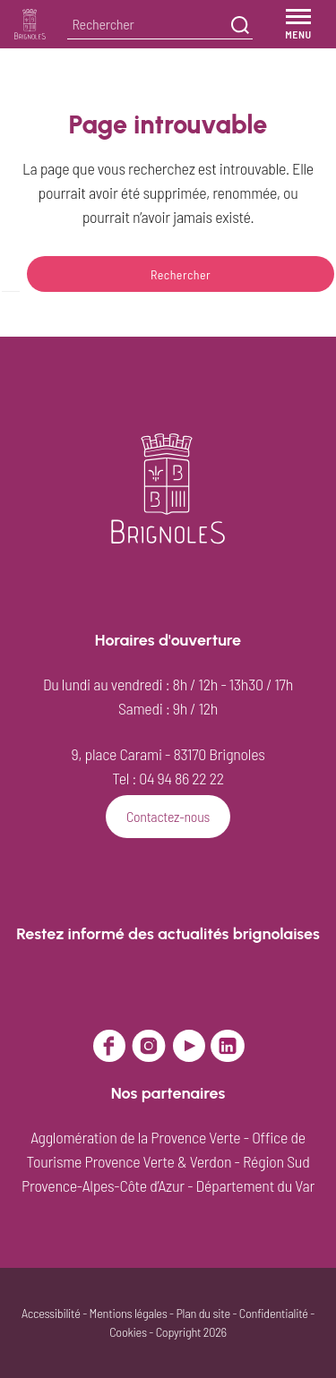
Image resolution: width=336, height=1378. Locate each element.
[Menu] (298, 24)
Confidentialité (273, 1313)
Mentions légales (129, 1313)
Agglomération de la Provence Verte (135, 1137)
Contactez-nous (168, 816)
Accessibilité (51, 1313)
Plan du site (202, 1313)
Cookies (128, 1331)
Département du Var (255, 1185)
